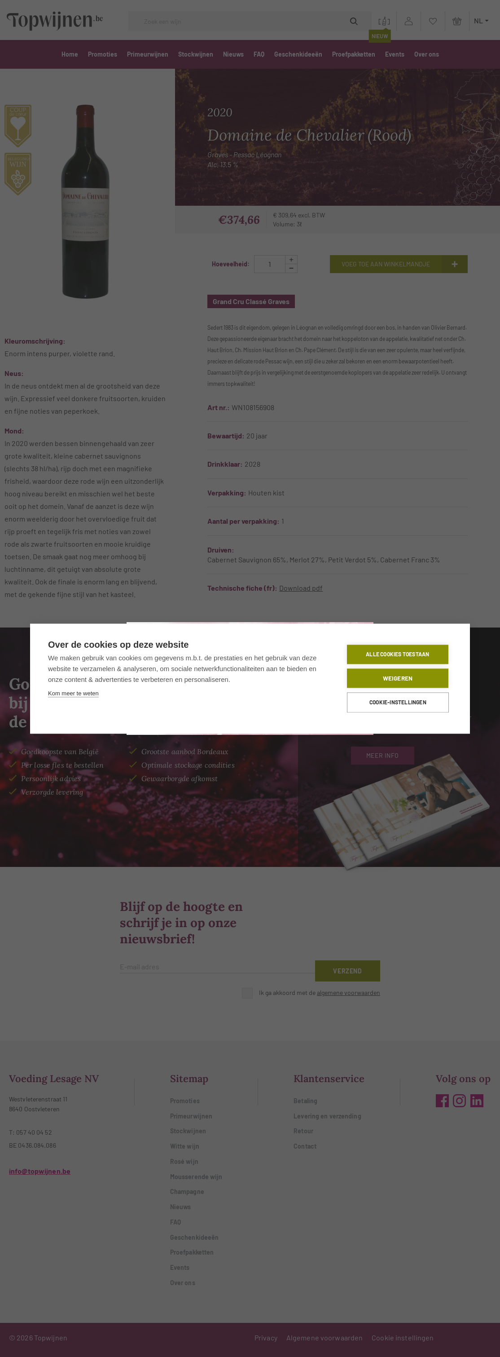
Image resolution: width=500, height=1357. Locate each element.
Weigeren (398, 678)
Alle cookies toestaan (398, 654)
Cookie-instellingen (398, 702)
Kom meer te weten (73, 693)
